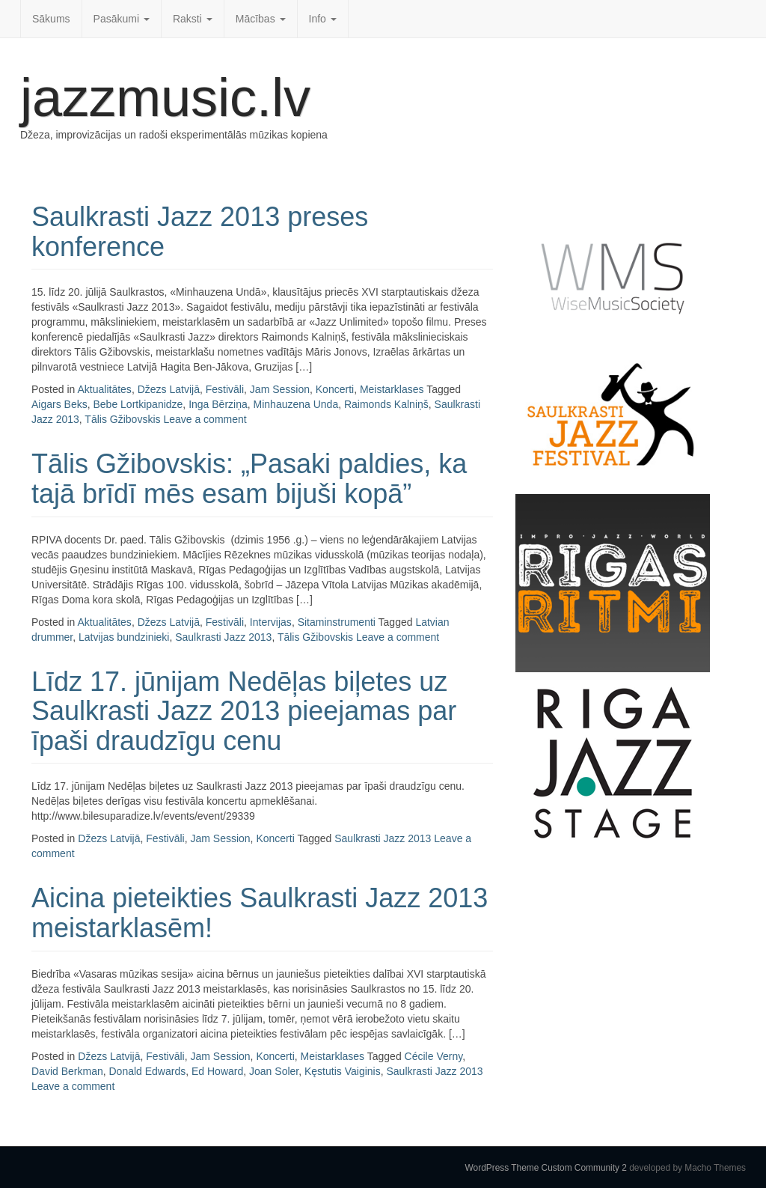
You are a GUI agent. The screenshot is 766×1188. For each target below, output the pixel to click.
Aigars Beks (59, 404)
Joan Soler (273, 1071)
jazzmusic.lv (165, 97)
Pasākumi (122, 19)
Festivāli (225, 389)
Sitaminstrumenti (337, 622)
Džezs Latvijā (169, 389)
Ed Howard (217, 1071)
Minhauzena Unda (296, 404)
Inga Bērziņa (218, 404)
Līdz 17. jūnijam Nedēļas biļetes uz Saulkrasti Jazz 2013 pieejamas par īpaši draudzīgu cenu (243, 711)
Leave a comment (204, 419)
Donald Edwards (147, 1071)
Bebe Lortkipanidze (138, 404)
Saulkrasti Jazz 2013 (223, 637)
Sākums (51, 19)
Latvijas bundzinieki (124, 637)
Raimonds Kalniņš (386, 404)
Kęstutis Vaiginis (342, 1071)
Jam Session (280, 389)
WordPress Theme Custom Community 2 (546, 1168)
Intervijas (271, 622)
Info (323, 19)
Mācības (261, 19)
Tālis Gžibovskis (122, 419)
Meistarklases (392, 389)
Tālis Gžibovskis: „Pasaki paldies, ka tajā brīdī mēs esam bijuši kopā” (249, 478)
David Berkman (67, 1071)
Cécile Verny (434, 1056)
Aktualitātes (105, 389)
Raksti (192, 19)
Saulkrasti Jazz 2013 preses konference (199, 231)
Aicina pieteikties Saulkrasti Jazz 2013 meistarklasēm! (259, 913)
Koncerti (335, 389)
